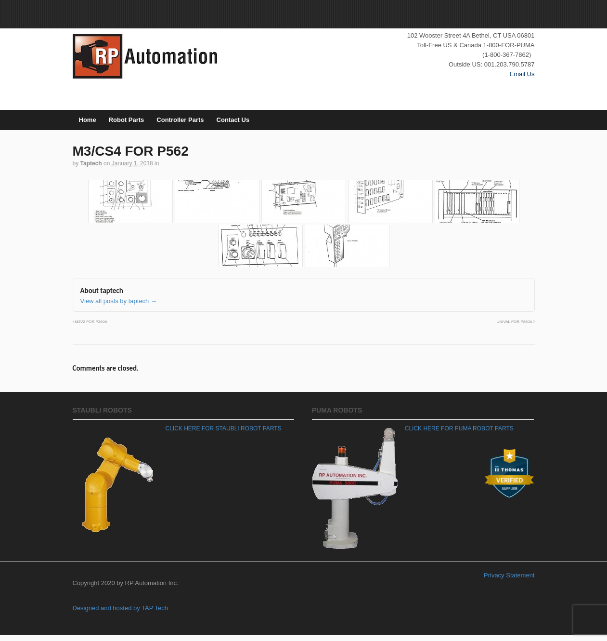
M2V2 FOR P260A (90, 322)
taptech (91, 163)
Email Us (521, 74)
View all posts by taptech (118, 301)
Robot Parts (126, 119)
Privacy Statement (509, 575)
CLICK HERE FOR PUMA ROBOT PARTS (459, 428)
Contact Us (233, 119)
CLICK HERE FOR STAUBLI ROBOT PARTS (224, 428)
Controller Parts (180, 119)
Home (87, 119)
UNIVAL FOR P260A (515, 322)
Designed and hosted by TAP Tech (120, 608)
